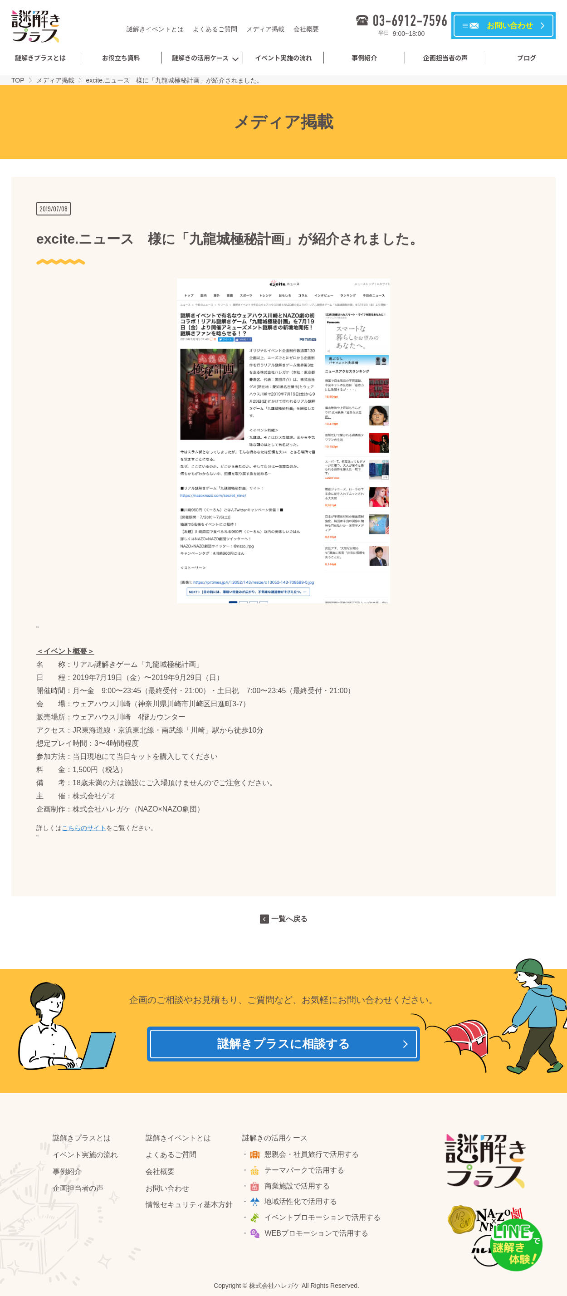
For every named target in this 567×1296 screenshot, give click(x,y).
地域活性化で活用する (301, 1203)
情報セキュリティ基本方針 (189, 1206)
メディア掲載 (265, 29)
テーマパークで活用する (305, 1171)
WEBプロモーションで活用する (317, 1234)
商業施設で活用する (298, 1187)
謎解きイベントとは (155, 29)
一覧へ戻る (289, 919)
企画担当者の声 (445, 57)
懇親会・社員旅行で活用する (312, 1155)
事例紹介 (364, 57)
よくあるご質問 (215, 29)
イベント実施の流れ (283, 57)
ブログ (526, 57)
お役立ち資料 (121, 57)
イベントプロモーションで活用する (323, 1219)
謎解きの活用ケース (200, 57)
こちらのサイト (84, 828)
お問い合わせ (167, 1189)
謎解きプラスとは (40, 57)
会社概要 (306, 29)
